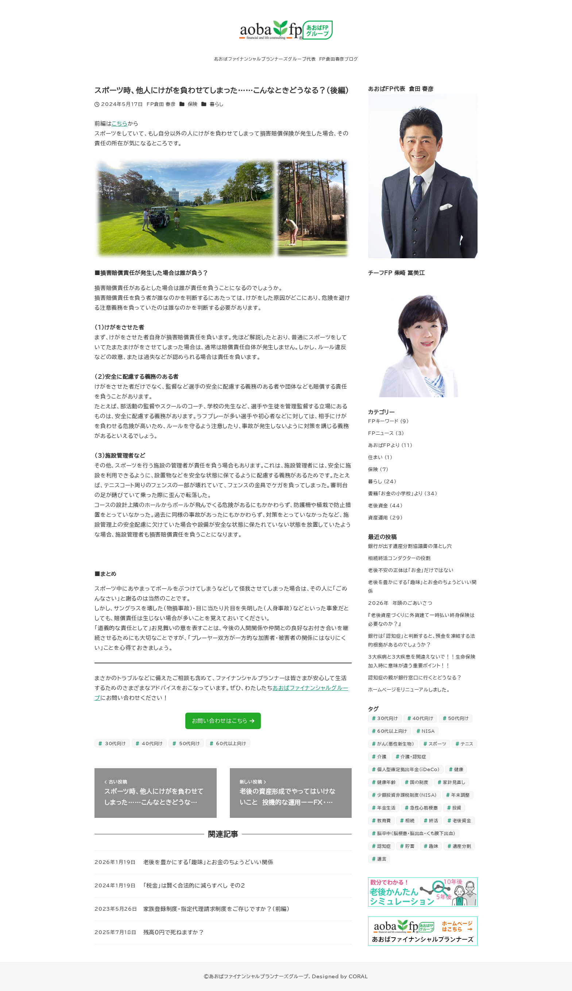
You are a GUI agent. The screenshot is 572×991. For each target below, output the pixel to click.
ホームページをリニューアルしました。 (409, 689)
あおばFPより (383, 445)
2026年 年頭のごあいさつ (400, 603)
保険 (193, 104)
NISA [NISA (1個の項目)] (428, 731)
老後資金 (378, 505)
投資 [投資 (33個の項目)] (457, 807)
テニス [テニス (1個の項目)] (467, 744)
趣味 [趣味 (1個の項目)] (433, 846)
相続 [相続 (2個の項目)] (410, 820)
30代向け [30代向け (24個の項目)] (387, 718)
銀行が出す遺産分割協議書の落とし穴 (410, 546)
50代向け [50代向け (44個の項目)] (458, 718)
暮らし (217, 104)
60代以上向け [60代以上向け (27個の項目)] (392, 731)
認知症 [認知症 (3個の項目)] (384, 846)
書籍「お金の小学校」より (395, 493)
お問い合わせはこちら (223, 721)
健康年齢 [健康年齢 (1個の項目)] (386, 782)
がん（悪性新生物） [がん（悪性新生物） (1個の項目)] (395, 744)
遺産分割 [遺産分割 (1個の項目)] (462, 846)
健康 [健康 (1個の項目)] (459, 769)
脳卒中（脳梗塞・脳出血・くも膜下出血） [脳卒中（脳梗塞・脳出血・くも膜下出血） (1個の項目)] (416, 833)
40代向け (151, 743)
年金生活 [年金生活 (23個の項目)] (386, 807)
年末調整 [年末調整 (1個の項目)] (460, 795)
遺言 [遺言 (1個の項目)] (382, 859)
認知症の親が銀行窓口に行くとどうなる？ (414, 677)
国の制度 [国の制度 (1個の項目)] (419, 782)
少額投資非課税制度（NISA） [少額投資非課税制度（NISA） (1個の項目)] (407, 795)
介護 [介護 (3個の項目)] (382, 756)
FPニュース (381, 433)
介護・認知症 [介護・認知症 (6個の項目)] (413, 756)
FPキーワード (383, 421)
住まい (375, 457)
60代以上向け (230, 743)
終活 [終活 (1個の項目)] (433, 820)
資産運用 (378, 517)
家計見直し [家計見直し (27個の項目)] (454, 782)
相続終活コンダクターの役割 (399, 558)
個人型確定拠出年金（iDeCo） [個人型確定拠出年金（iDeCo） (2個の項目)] (408, 769)
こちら (119, 123)
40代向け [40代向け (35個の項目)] (423, 718)
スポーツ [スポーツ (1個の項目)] (438, 744)
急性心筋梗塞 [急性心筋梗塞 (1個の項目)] (424, 807)
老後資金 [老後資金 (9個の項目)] (462, 820)
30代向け (115, 743)
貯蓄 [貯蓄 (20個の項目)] (410, 846)
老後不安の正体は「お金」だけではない (411, 570)
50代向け (189, 743)
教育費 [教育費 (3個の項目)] (384, 820)
